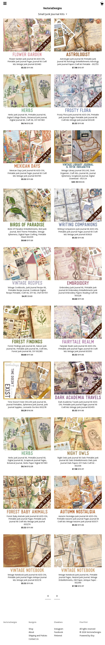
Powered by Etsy (87, 635)
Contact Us (34, 639)
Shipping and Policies (38, 635)
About (31, 632)
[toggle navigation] (5, 3)
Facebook (58, 632)
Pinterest (58, 635)
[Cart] (101, 4)
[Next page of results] (57, 596)
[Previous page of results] (48, 596)
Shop (31, 629)
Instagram (58, 629)
